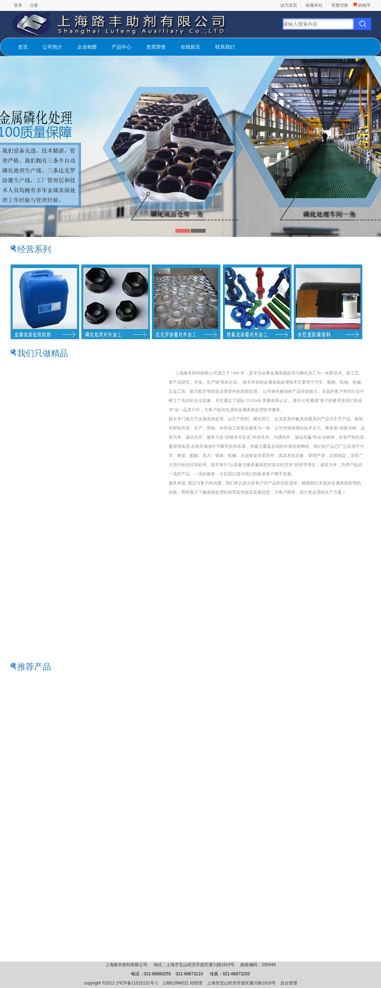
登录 (18, 5)
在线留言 (190, 47)
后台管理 (288, 983)
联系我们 (225, 47)
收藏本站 (314, 5)
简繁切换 (339, 5)
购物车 (362, 5)
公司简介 (52, 47)
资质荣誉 (156, 47)
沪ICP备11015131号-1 (137, 983)
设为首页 (288, 5)
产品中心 (121, 47)
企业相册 (87, 47)
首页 (23, 47)
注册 (34, 5)
